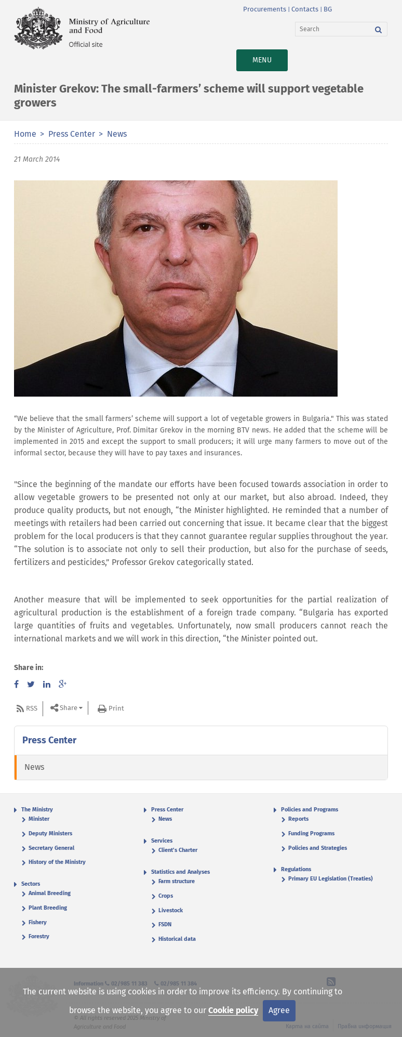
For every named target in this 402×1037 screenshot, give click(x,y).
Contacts (304, 9)
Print (116, 708)
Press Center (71, 134)
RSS (31, 708)
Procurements (264, 9)
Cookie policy (233, 1010)
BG (328, 9)
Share (68, 708)
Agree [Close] (279, 1010)
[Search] (332, 29)
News (117, 134)
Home (25, 134)
